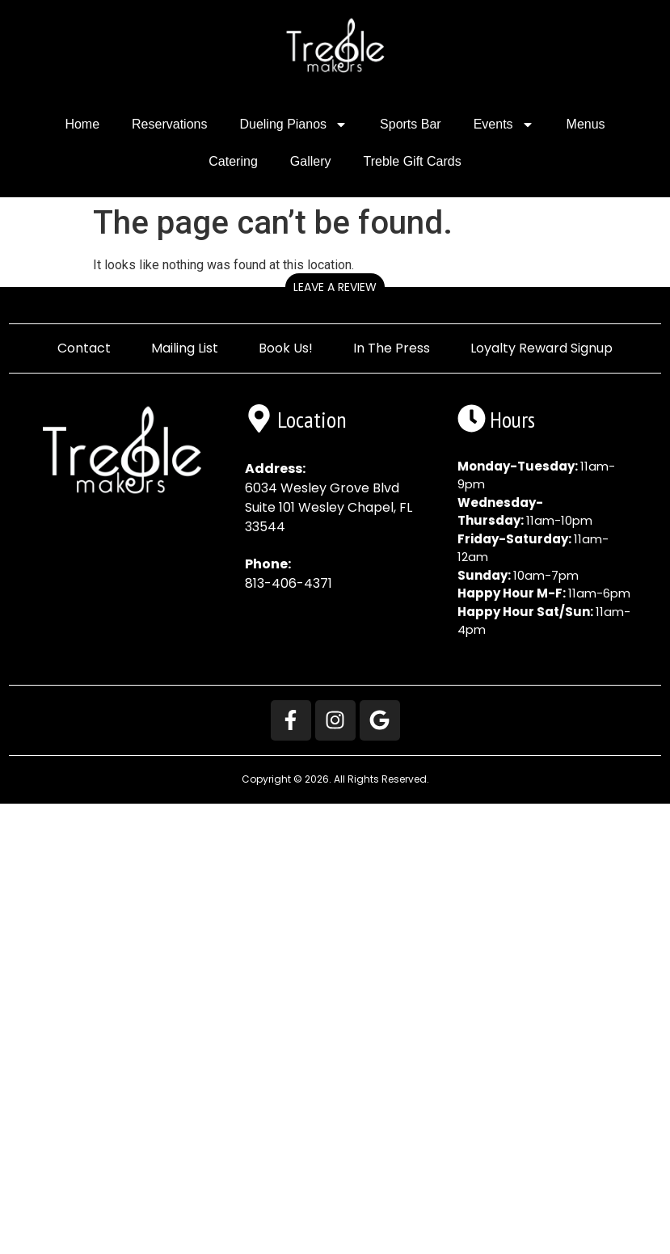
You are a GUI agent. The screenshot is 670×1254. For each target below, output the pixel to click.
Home (82, 124)
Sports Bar (410, 124)
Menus (586, 124)
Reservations (169, 124)
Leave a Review (335, 287)
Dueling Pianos (293, 124)
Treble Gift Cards (412, 161)
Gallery (310, 161)
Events (504, 124)
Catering (233, 161)
